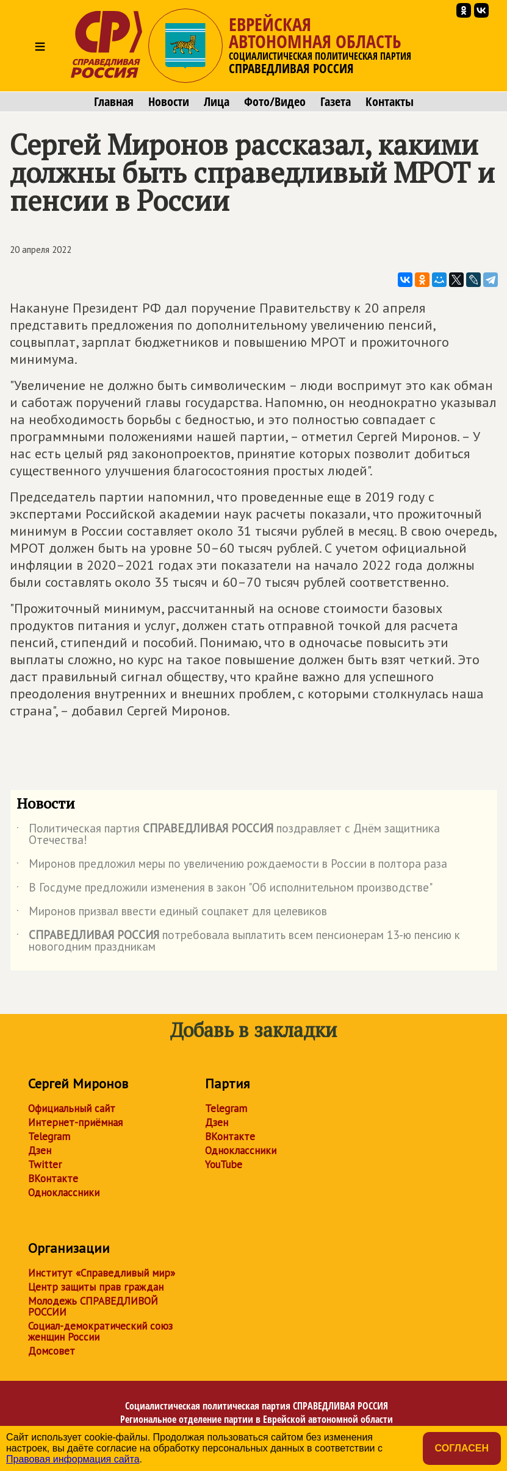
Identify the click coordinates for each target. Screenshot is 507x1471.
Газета (335, 101)
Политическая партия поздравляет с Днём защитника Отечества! (228, 835)
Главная (114, 101)
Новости (168, 101)
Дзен (39, 1150)
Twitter (45, 1164)
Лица (216, 101)
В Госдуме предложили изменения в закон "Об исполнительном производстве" (224, 890)
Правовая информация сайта (73, 1459)
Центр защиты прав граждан (96, 1286)
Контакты (389, 101)
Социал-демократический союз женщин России (100, 1331)
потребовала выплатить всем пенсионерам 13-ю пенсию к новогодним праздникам (238, 941)
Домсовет (51, 1350)
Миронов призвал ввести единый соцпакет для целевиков (171, 913)
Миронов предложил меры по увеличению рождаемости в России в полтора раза (231, 866)
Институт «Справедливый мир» (101, 1272)
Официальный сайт (71, 1108)
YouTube (223, 1164)
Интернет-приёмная (75, 1122)
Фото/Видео (275, 101)
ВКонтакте (53, 1178)
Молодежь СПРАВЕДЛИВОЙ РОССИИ (93, 1306)
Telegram (49, 1136)
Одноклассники (63, 1192)
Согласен (462, 1448)
